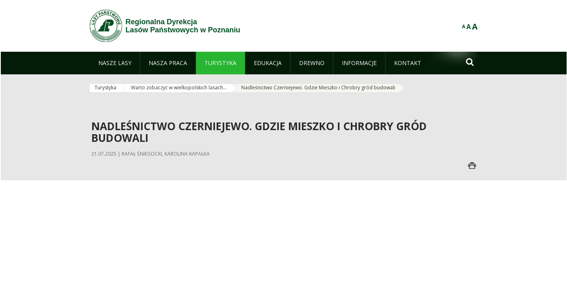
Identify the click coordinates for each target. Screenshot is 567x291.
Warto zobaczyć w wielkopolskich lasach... (179, 87)
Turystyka (105, 87)
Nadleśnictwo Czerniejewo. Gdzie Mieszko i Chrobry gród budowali (318, 87)
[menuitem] (115, 63)
